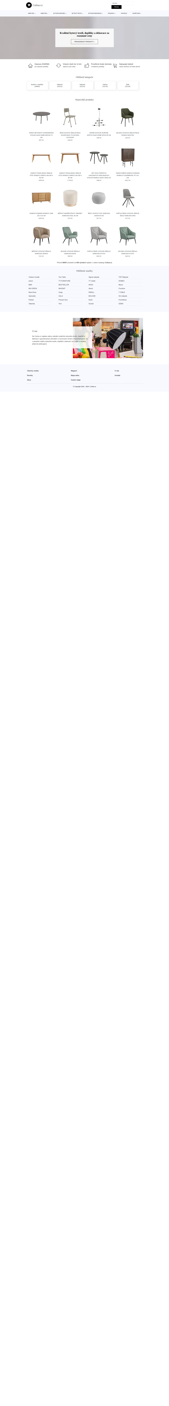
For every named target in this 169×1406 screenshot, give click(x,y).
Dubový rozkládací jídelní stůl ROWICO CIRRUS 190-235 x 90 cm (41, 175)
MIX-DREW (33, 288)
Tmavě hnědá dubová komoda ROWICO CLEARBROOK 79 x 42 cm (128, 175)
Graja (60, 292)
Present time (63, 300)
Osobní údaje (76, 380)
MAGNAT (62, 288)
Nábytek (31, 13)
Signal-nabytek (94, 277)
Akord (91, 288)
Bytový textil (77, 13)
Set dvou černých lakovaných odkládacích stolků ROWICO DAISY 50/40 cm (99, 175)
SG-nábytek (123, 296)
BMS (30, 285)
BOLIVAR (92, 296)
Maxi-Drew (32, 292)
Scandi (91, 304)
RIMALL (91, 292)
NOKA (91, 285)
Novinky (30, 375)
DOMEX (122, 281)
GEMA (121, 304)
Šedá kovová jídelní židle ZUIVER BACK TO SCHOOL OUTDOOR (70, 135)
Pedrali (31, 300)
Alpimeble (32, 296)
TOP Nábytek (123, 277)
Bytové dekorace (94, 13)
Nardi (90, 300)
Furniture (122, 288)
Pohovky (111, 13)
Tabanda (32, 304)
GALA (61, 296)
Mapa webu (75, 375)
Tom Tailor (62, 277)
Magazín (74, 371)
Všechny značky (33, 371)
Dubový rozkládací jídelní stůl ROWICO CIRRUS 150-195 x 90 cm (70, 175)
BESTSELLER (64, 285)
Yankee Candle (34, 277)
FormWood (123, 300)
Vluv (60, 304)
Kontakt (117, 375)
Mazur (121, 285)
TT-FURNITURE (64, 281)
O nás (117, 371)
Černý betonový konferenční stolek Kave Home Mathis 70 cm (41, 135)
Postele (124, 13)
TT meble (92, 281)
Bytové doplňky (59, 13)
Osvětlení (136, 13)
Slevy (29, 380)
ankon (31, 281)
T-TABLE (122, 292)
